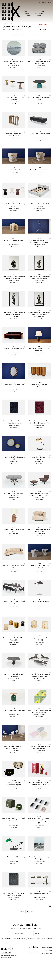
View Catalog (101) (19, 33)
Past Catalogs (39, 13)
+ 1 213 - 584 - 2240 (6, 953)
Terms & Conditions (46, 947)
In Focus (27, 13)
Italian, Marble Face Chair (14, 170)
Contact (28, 15)
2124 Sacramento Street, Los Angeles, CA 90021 (8, 956)
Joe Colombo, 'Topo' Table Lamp (13, 857)
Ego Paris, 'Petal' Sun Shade (39, 602)
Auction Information (33, 33)
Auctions (39, 15)
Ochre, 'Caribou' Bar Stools (39, 893)
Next (32, 911)
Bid (33, 11)
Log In (49, 2)
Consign (42, 11)
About (25, 11)
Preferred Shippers (47, 953)
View (46, 906)
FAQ (51, 956)
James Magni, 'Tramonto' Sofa (13, 349)
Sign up (44, 2)
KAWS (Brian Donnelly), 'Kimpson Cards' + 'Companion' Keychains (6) (39, 821)
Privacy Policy (48, 950)
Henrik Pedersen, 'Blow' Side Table (13, 710)
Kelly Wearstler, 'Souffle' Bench (39, 134)
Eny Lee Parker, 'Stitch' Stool (13, 240)
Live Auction (8, 23)
